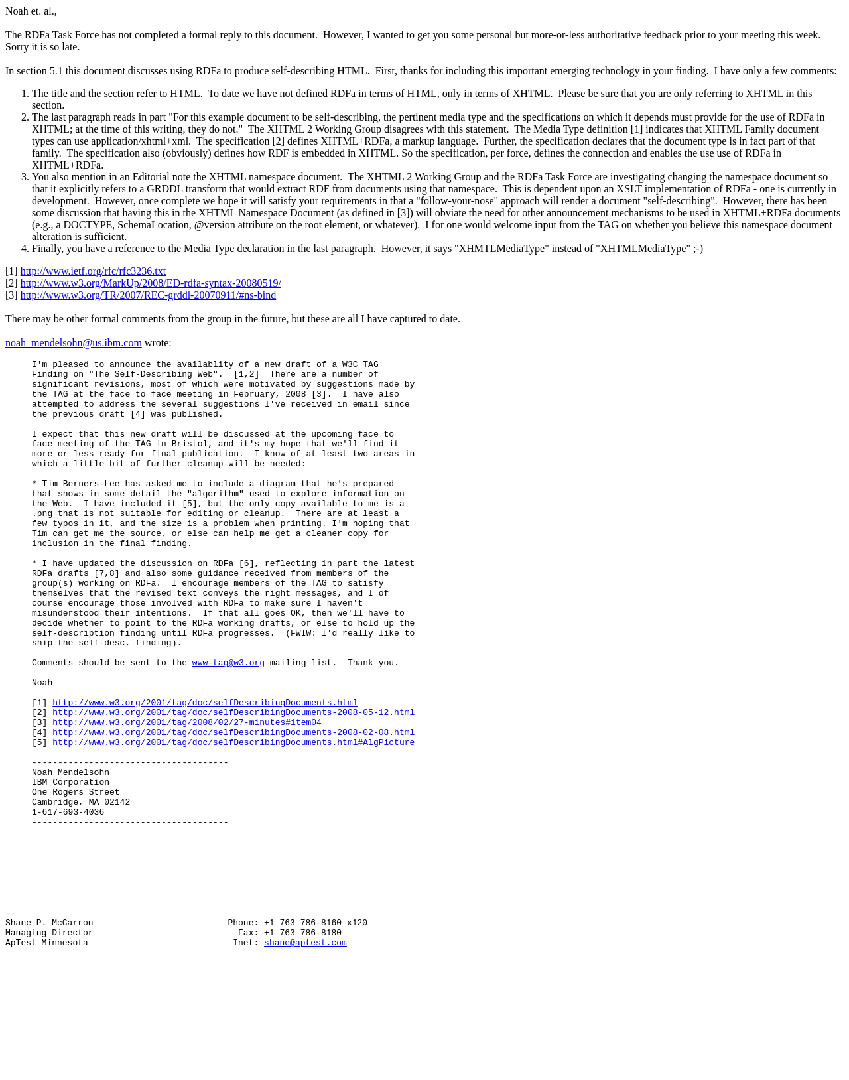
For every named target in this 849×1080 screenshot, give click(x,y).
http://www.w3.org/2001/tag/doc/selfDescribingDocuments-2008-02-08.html (233, 807)
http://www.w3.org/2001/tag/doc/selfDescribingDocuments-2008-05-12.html (233, 783)
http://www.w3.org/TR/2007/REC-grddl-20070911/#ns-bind (149, 295)
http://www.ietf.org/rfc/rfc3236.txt (93, 271)
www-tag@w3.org (228, 724)
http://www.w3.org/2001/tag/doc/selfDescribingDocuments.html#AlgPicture (233, 819)
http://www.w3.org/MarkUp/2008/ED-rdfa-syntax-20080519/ (151, 283)
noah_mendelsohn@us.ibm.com (73, 342)
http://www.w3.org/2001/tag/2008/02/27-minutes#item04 (187, 795)
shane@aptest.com (305, 1053)
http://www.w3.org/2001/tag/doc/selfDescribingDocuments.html (205, 771)
